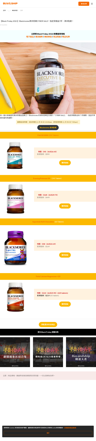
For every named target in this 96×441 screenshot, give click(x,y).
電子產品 (30, 37)
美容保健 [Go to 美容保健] (14, 10)
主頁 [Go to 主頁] (4, 10)
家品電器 (57, 37)
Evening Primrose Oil (41, 178)
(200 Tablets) (48, 135)
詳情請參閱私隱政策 (70, 428)
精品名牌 (66, 37)
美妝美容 (48, 37)
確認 (48, 433)
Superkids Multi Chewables (43, 222)
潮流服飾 (39, 37)
